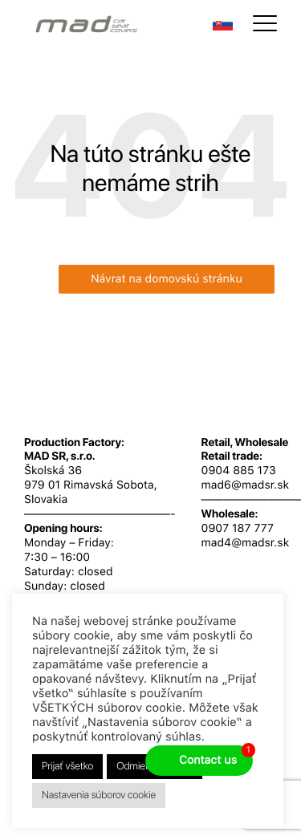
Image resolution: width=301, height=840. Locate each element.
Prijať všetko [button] (67, 767)
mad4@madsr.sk (245, 543)
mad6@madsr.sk (245, 485)
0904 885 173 (238, 471)
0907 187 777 (237, 528)
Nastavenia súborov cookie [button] (99, 795)
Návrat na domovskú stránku (166, 279)
